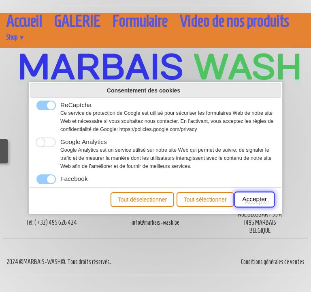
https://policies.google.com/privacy (158, 129)
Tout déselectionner (142, 199)
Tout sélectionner (205, 199)
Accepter (254, 199)
